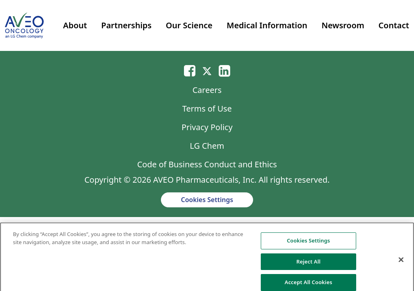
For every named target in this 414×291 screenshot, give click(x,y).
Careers (207, 89)
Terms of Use (207, 108)
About (75, 25)
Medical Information (267, 25)
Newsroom (342, 25)
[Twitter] (207, 70)
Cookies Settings (207, 199)
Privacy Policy (207, 127)
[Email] (189, 70)
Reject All (308, 265)
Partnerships (126, 25)
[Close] (401, 263)
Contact (393, 25)
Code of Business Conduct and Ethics (207, 164)
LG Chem (207, 145)
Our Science (189, 25)
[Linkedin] (224, 70)
